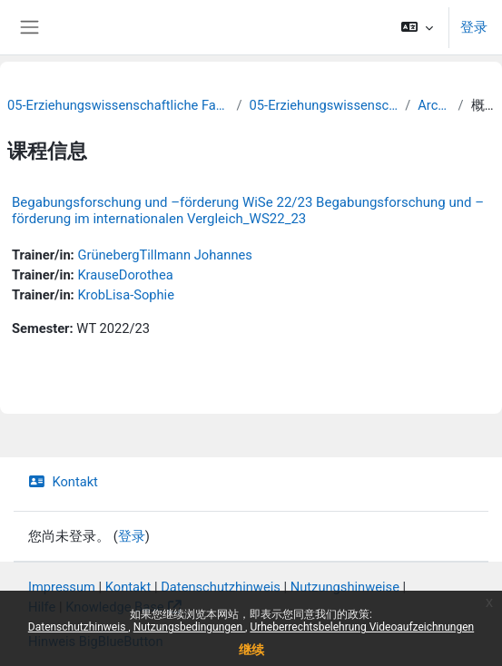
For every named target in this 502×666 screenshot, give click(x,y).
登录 (473, 27)
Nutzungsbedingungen (189, 627)
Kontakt (63, 482)
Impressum (61, 587)
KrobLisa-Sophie (125, 295)
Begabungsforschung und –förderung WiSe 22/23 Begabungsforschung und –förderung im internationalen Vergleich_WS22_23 (248, 210)
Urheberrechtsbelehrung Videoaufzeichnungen (362, 627)
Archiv (434, 105)
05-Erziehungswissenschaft (324, 105)
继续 (251, 649)
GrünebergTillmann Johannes (164, 255)
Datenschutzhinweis (78, 627)
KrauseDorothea (124, 275)
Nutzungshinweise (344, 587)
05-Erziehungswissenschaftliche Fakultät (118, 105)
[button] (417, 27)
